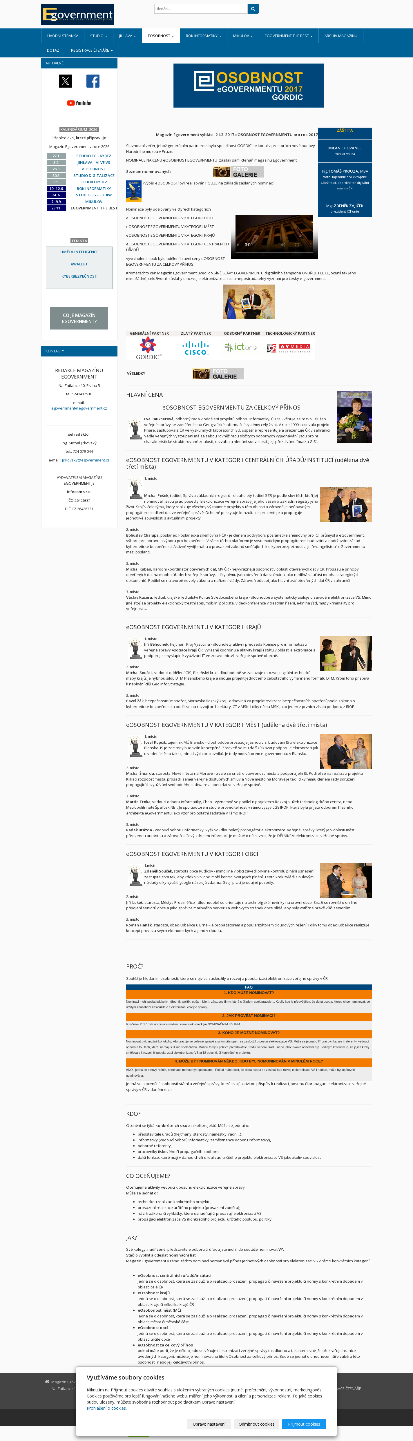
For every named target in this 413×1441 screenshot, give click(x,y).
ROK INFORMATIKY (203, 35)
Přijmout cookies (304, 1424)
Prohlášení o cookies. (107, 1408)
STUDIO (98, 35)
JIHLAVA (127, 35)
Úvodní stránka (62, 35)
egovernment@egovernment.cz (79, 408)
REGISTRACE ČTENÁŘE (92, 50)
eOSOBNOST (161, 35)
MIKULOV (243, 35)
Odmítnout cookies (257, 1424)
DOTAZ (53, 50)
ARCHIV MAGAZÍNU (341, 35)
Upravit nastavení (209, 1424)
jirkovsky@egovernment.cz (86, 460)
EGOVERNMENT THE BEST (289, 35)
